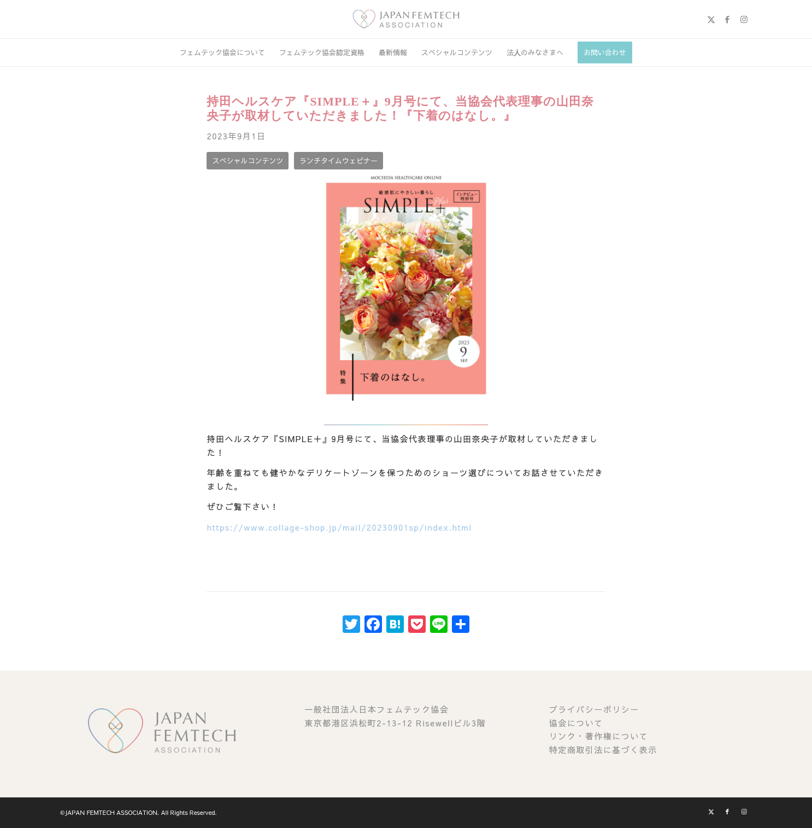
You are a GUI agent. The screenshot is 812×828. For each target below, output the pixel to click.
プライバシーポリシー (594, 709)
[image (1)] (406, 19)
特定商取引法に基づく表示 (603, 749)
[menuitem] (222, 52)
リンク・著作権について (599, 736)
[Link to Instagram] (743, 19)
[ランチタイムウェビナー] (338, 161)
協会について (576, 723)
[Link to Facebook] (727, 19)
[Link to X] (711, 19)
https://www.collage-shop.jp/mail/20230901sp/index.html (339, 527)
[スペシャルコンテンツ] (248, 161)
